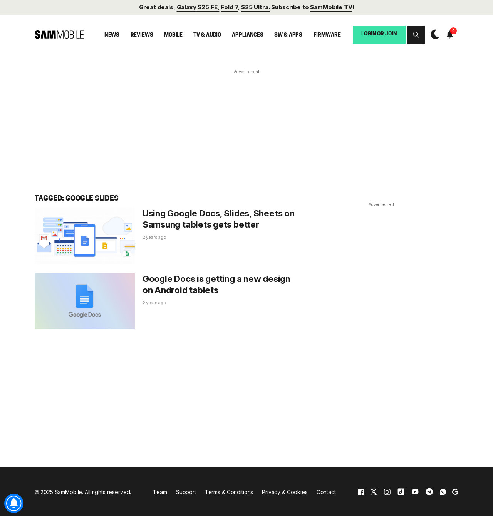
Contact (326, 492)
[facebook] (361, 492)
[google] (455, 492)
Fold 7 (229, 7)
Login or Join (379, 34)
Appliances (247, 35)
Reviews (142, 35)
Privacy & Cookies (285, 492)
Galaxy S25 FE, (198, 7)
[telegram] (429, 492)
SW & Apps (288, 35)
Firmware (327, 35)
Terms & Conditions (229, 492)
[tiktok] (401, 492)
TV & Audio (207, 35)
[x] (374, 492)
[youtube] (415, 492)
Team (160, 492)
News (111, 35)
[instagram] (387, 492)
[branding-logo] (59, 34)
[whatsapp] (443, 492)
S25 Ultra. (255, 7)
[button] (416, 35)
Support (186, 492)
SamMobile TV (331, 7)
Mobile (173, 35)
